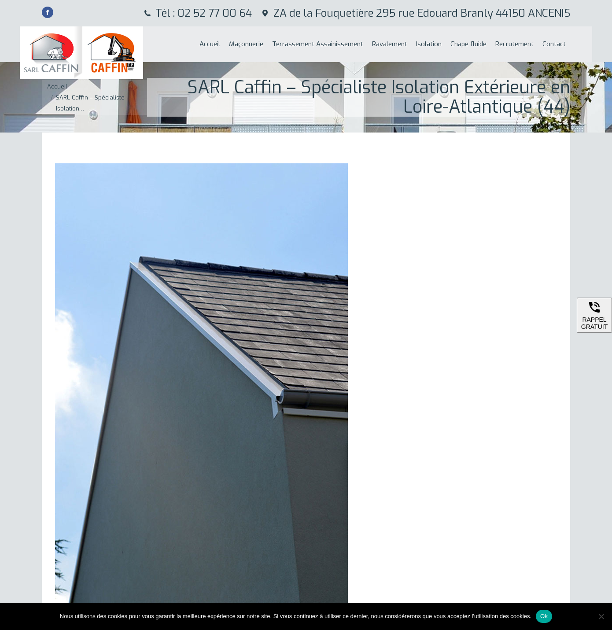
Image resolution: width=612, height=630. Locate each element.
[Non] (601, 616)
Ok (544, 616)
